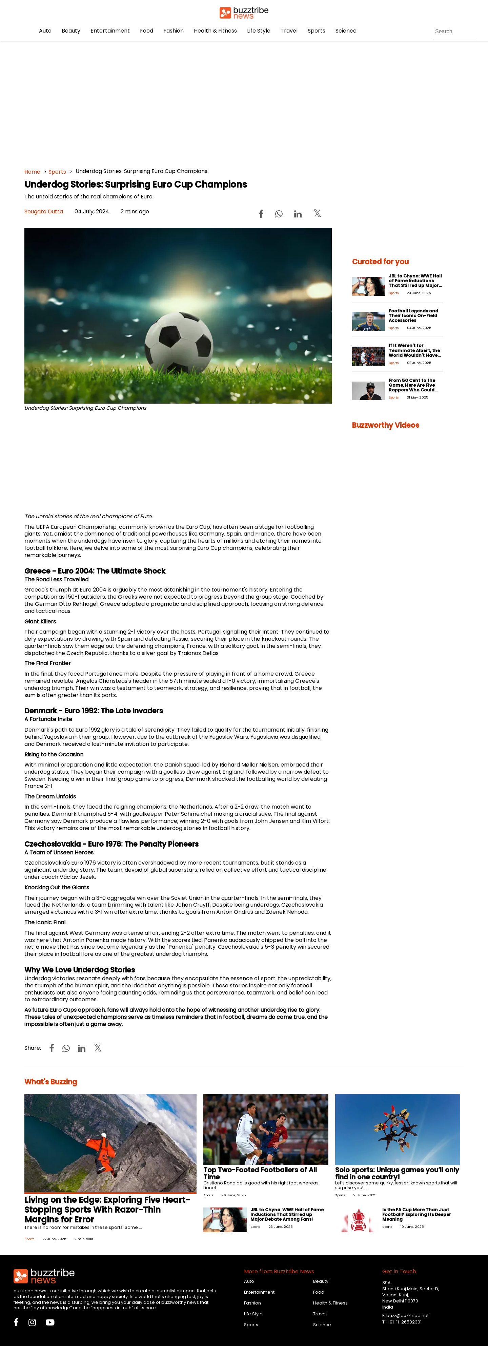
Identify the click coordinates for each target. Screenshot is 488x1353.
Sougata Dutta (43, 211)
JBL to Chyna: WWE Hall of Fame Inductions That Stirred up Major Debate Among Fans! (415, 283)
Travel (289, 31)
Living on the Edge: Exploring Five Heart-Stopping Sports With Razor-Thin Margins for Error (107, 1209)
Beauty (71, 31)
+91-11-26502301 (404, 1322)
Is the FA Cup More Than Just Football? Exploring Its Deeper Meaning (416, 1214)
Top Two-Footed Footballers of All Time (260, 1173)
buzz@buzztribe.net (407, 1315)
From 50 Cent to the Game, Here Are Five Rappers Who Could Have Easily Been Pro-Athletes (413, 390)
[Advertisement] (227, 101)
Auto (45, 31)
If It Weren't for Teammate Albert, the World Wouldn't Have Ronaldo (414, 353)
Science (346, 31)
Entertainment (110, 31)
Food (146, 31)
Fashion (173, 31)
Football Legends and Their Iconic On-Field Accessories (413, 315)
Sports (316, 31)
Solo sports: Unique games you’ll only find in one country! (397, 1173)
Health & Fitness (215, 31)
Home (32, 172)
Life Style (258, 31)
